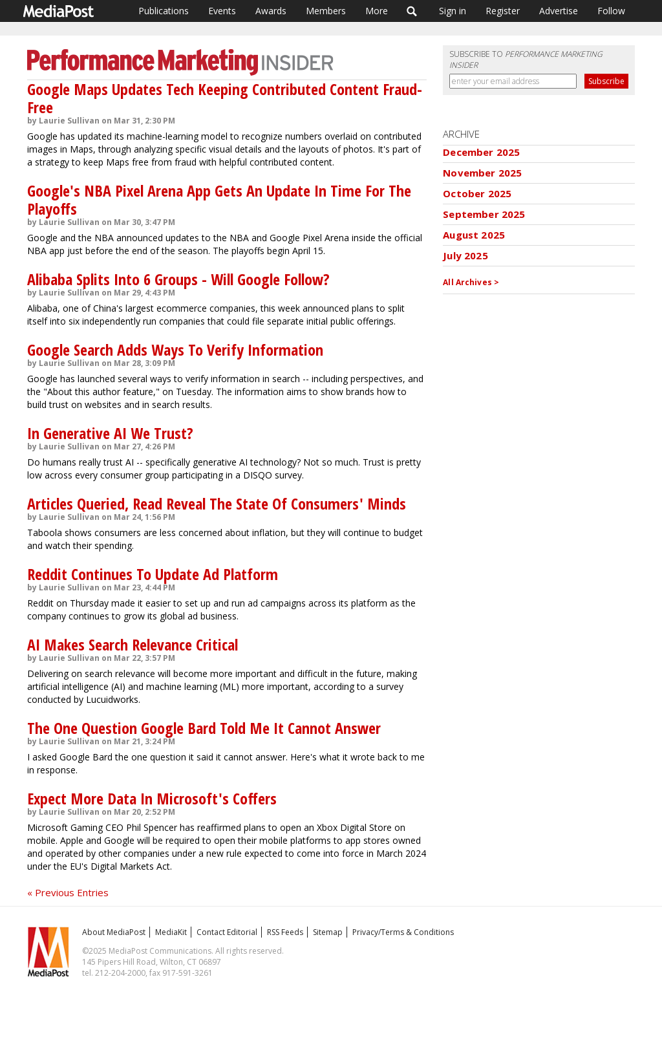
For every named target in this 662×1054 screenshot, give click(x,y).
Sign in (452, 11)
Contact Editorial (227, 932)
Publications (163, 11)
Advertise (558, 11)
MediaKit (171, 932)
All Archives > (471, 282)
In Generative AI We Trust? (110, 433)
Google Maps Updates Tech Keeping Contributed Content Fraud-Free (224, 98)
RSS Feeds (285, 932)
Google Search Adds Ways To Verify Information (175, 349)
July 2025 (465, 255)
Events (222, 11)
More (376, 11)
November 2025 (482, 172)
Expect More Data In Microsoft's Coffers (152, 798)
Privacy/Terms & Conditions (403, 932)
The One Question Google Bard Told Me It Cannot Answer (204, 727)
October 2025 (477, 193)
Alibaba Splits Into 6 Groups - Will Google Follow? (178, 279)
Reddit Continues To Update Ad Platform (152, 574)
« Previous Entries (68, 892)
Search (412, 11)
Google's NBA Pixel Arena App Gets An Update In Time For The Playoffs (219, 199)
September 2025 (484, 214)
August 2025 (474, 234)
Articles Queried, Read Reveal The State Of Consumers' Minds (216, 503)
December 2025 (481, 151)
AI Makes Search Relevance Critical (132, 644)
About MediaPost (113, 932)
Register (503, 11)
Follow (611, 11)
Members (326, 11)
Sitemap (328, 932)
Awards (270, 11)
